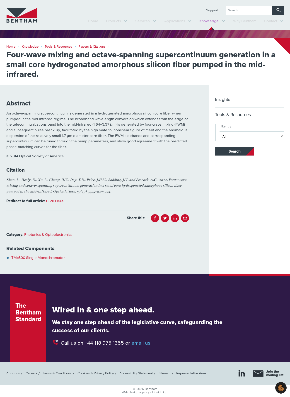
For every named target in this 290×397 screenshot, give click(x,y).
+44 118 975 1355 (104, 343)
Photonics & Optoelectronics (48, 235)
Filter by (225, 126)
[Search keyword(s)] (249, 10)
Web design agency (136, 392)
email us (140, 343)
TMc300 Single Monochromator (38, 258)
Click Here (55, 201)
